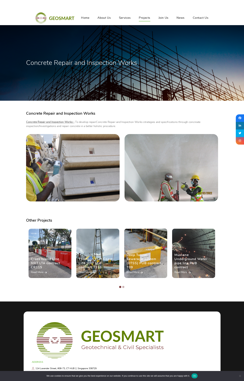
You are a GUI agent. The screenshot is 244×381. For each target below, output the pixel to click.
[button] (120, 287)
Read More (37, 272)
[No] (240, 376)
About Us (104, 17)
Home (85, 17)
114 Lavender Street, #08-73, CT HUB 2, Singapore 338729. (66, 368)
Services (125, 17)
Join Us (164, 17)
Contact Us (201, 17)
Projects (144, 17)
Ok (194, 376)
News (180, 17)
